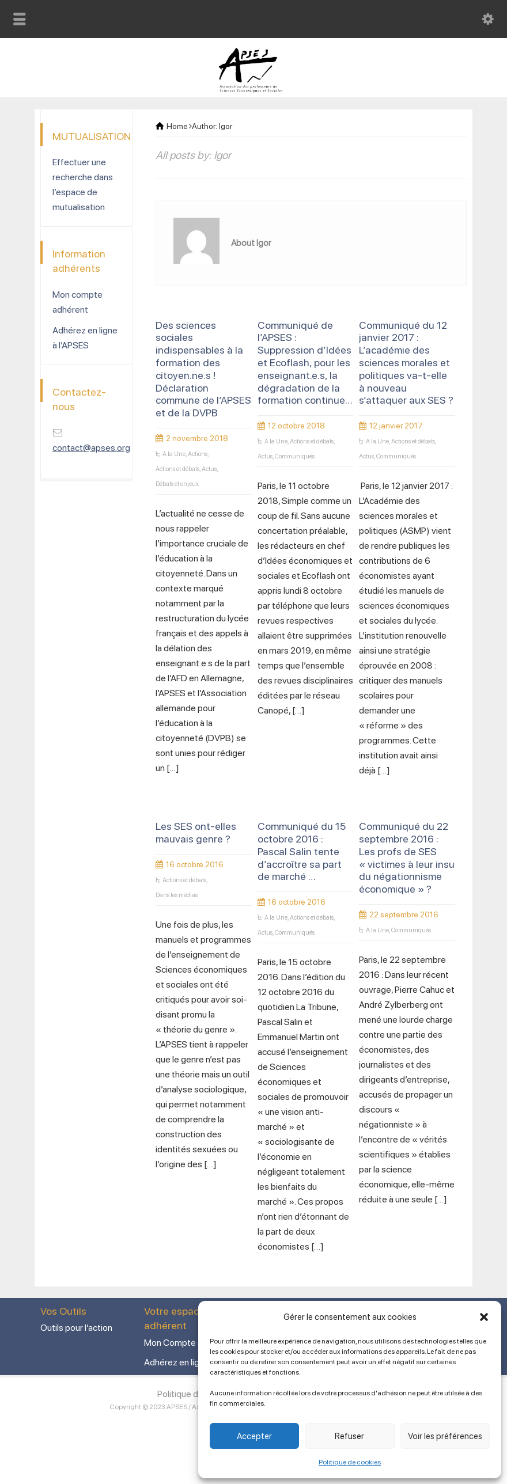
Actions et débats (177, 469)
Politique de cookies (350, 1462)
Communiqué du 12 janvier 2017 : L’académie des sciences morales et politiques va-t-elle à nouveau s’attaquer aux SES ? (406, 363)
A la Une (174, 454)
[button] (484, 1317)
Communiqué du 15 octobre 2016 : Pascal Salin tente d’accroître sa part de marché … (302, 851)
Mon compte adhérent (77, 302)
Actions (197, 454)
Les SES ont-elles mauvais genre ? (196, 832)
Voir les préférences (445, 1436)
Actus (209, 469)
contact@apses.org (91, 447)
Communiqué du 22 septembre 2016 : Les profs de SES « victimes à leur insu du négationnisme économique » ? (407, 857)
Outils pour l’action (76, 1327)
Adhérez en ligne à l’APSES (85, 338)
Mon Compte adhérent (188, 1342)
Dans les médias (177, 895)
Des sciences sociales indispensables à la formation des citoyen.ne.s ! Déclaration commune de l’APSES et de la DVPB (203, 369)
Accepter (254, 1436)
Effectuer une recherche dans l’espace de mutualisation (82, 184)
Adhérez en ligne (176, 1362)
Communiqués (295, 456)
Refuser (349, 1436)
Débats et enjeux (177, 484)
